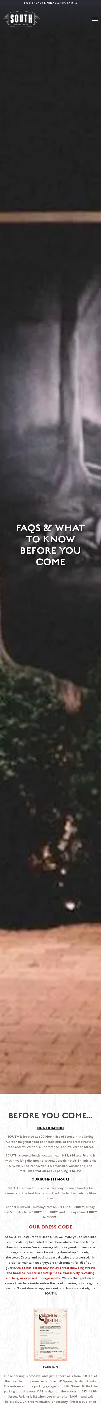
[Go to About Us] (50, 3)
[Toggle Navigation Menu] (95, 19)
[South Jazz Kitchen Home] (21, 19)
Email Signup (50, 1398)
